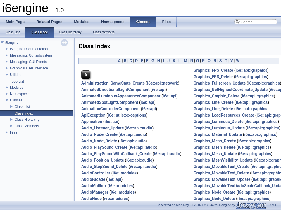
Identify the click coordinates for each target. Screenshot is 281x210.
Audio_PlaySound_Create (104, 147)
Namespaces (20, 94)
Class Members (27, 126)
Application (91, 121)
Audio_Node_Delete (99, 141)
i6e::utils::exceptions (127, 115)
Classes (16, 100)
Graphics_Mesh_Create (215, 141)
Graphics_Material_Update (218, 134)
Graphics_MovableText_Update (222, 179)
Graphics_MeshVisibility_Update (223, 160)
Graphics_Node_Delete (214, 198)
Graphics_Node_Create (214, 192)
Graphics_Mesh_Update (215, 153)
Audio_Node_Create (99, 134)
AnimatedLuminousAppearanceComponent (120, 96)
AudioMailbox (94, 185)
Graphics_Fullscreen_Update (220, 83)
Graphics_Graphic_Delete (216, 96)
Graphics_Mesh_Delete (214, 147)
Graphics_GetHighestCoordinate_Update (231, 89)
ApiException (93, 115)
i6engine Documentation (29, 49)
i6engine (11, 43)
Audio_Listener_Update (102, 128)
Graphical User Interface (29, 68)
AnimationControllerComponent (110, 108)
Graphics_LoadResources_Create (224, 115)
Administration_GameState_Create (113, 83)
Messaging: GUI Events (28, 62)
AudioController (95, 173)
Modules (16, 87)
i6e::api (159, 89)
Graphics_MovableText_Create (221, 166)
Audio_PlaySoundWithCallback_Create (116, 153)
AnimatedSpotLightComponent (109, 102)
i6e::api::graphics (251, 70)
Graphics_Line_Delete (213, 108)
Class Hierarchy (27, 120)
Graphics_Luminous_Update (219, 128)
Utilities (15, 75)
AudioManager (94, 192)
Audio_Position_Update (102, 160)
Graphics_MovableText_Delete (221, 173)
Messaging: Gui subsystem (31, 55)
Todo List (17, 81)
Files (13, 132)
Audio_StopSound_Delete (104, 166)
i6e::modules (125, 173)
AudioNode (91, 198)
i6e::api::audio (139, 128)
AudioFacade (93, 179)
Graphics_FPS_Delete (213, 76)
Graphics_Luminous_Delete (218, 121)
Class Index (24, 113)
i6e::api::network (162, 83)
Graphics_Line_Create (214, 102)
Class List (22, 107)
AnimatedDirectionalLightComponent (115, 89)
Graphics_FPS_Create (213, 70)
